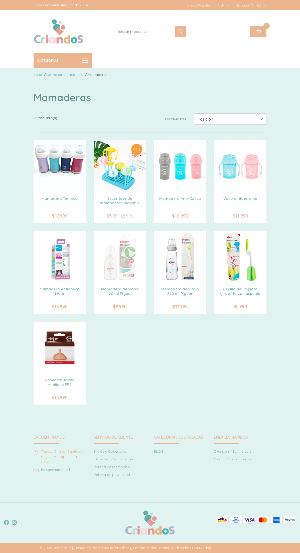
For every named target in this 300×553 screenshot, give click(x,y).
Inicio (38, 74)
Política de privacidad (112, 474)
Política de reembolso (112, 467)
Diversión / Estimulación (234, 451)
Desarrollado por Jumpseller (236, 547)
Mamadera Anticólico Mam (60, 291)
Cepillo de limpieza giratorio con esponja (240, 291)
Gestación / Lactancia (64, 74)
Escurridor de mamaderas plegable (120, 200)
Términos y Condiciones (113, 459)
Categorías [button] (62, 61)
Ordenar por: (175, 119)
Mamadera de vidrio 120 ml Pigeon (120, 291)
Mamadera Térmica (60, 198)
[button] (223, 5)
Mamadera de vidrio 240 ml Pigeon (180, 291)
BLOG (158, 451)
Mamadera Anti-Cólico (180, 198)
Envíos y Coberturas (110, 451)
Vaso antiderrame (240, 198)
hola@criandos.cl (55, 469)
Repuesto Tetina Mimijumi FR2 (60, 382)
